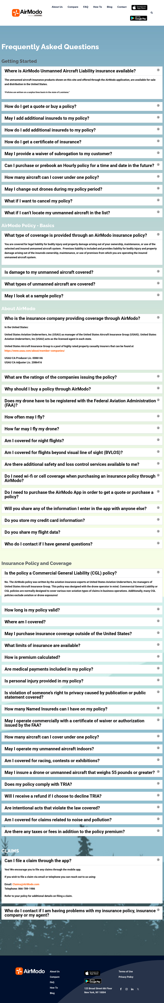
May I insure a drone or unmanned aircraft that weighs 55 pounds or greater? (80, 772)
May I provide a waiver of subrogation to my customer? (58, 153)
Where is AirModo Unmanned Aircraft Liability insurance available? (70, 70)
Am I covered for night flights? (34, 440)
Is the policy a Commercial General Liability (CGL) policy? (61, 573)
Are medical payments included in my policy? (49, 669)
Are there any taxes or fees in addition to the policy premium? (65, 831)
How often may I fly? (24, 417)
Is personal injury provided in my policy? (44, 680)
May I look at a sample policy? (34, 295)
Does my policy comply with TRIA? (38, 784)
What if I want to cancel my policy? (38, 200)
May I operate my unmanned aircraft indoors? (49, 748)
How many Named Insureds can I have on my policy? (56, 708)
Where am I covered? (25, 621)
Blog (109, 7)
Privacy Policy (126, 977)
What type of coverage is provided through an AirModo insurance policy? (76, 235)
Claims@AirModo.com (26, 884)
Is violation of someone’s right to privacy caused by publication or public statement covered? (75, 695)
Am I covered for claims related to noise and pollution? (58, 819)
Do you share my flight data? (32, 532)
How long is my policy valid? (32, 610)
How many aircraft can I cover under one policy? (52, 177)
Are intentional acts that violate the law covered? (52, 807)
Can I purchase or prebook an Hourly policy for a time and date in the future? (79, 165)
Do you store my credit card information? (45, 520)
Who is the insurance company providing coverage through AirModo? (72, 318)
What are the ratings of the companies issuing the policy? (61, 377)
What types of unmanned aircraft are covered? (50, 284)
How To (97, 7)
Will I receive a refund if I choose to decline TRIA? (53, 796)
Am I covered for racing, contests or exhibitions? (52, 760)
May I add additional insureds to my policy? (47, 118)
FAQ (85, 7)
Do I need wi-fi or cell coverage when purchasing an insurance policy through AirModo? (80, 478)
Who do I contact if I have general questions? (48, 544)
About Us (57, 7)
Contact (121, 7)
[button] (152, 13)
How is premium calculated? (32, 657)
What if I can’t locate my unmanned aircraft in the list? (57, 212)
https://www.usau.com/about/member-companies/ (35, 350)
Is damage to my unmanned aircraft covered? (49, 272)
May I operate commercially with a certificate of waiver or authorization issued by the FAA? (74, 723)
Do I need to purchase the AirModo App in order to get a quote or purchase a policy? (79, 494)
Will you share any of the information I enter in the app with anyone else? (76, 508)
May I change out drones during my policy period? (53, 189)
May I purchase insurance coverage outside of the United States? (68, 633)
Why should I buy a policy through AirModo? (48, 389)
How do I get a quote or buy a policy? (40, 106)
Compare (73, 7)
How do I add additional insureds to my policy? (50, 130)
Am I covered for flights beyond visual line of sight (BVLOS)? (64, 452)
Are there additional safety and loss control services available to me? (72, 464)
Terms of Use (126, 971)
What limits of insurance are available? (42, 645)
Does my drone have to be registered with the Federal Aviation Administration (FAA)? (80, 403)
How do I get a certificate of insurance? (43, 141)
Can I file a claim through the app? (38, 860)
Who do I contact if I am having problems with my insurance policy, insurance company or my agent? (80, 913)
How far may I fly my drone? (32, 428)
